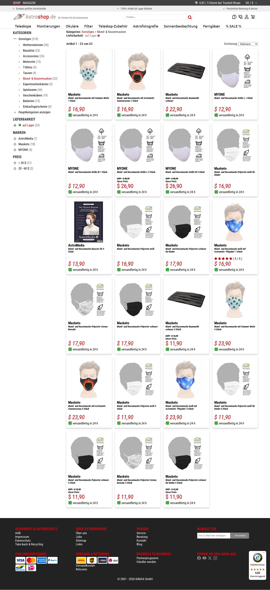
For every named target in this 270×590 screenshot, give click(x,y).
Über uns (81, 533)
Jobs (79, 537)
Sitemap (81, 540)
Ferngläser (211, 26)
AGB (18, 533)
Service (141, 533)
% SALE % (233, 26)
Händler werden (146, 562)
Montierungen (48, 26)
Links (79, 544)
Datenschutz (23, 540)
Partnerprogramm (147, 558)
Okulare (72, 26)
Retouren (81, 569)
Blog (139, 544)
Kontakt (141, 540)
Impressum (22, 537)
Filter (88, 26)
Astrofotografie (145, 26)
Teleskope (23, 26)
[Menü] (264, 553)
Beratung (142, 537)
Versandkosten (85, 565)
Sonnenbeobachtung (181, 26)
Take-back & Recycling (29, 544)
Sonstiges (88, 32)
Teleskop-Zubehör (112, 26)
